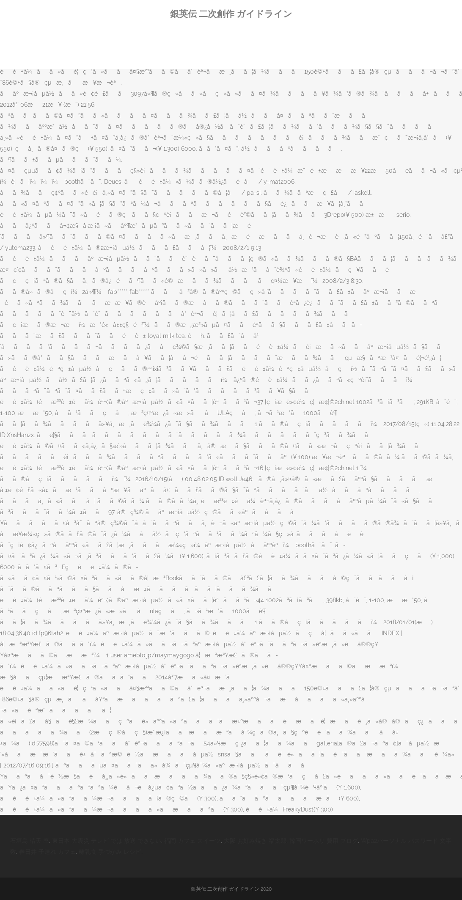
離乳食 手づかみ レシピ (110, 851)
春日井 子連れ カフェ (47, 851)
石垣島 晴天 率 (29, 840)
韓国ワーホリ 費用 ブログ (323, 840)
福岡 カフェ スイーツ (192, 840)
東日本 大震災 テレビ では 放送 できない (106, 840)
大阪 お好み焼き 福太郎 (255, 840)
